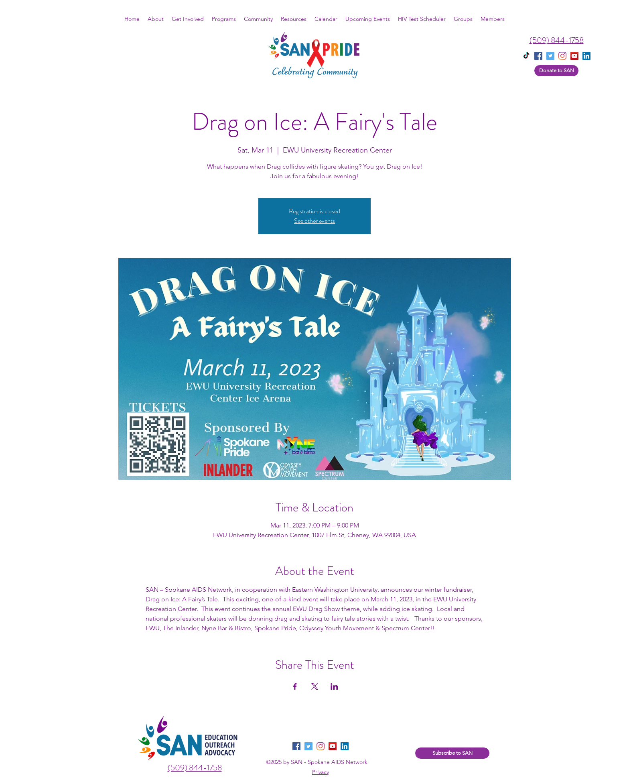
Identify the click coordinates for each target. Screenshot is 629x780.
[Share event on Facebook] (295, 686)
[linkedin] (586, 56)
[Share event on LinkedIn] (334, 686)
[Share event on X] (315, 686)
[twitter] (550, 56)
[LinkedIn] (345, 746)
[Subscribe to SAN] (452, 753)
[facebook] (538, 56)
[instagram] (562, 56)
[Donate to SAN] (556, 71)
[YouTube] (574, 56)
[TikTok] (526, 56)
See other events (314, 220)
